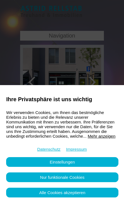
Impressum (76, 149)
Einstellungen (62, 162)
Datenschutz (48, 149)
